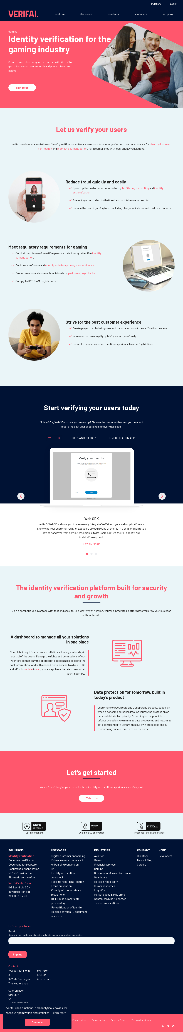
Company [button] (167, 14)
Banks (98, 860)
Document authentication (23, 868)
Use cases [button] (86, 14)
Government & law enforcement (113, 873)
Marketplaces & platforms (109, 894)
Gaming (98, 868)
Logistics (100, 890)
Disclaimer (57, 1026)
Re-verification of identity (66, 907)
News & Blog (144, 860)
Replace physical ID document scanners (69, 914)
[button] (20, 496)
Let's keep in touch (19, 926)
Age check (57, 877)
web (37, 669)
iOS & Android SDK (19, 887)
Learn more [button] (58, 1012)
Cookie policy (98, 1020)
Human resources (104, 886)
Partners (156, 3)
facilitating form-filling (135, 188)
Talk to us (22, 87)
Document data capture (22, 864)
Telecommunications (106, 903)
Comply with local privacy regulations (66, 892)
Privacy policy (79, 1020)
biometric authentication (72, 148)
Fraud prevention (61, 886)
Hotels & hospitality (106, 881)
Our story (142, 855)
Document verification (21, 860)
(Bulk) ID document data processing (65, 901)
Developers (140, 14)
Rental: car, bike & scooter (110, 898)
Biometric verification (21, 877)
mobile (28, 669)
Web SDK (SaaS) (17, 896)
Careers (141, 864)
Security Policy (118, 1020)
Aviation (99, 855)
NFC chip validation (20, 873)
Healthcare (100, 877)
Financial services (105, 864)
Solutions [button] (59, 14)
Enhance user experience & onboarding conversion (67, 862)
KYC (53, 868)
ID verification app (19, 891)
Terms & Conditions (141, 1020)
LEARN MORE (91, 544)
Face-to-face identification (67, 881)
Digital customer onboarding (68, 855)
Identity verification (63, 873)
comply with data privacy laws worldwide (69, 265)
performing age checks (81, 273)
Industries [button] (113, 14)
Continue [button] (37, 1022)
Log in (173, 3)
